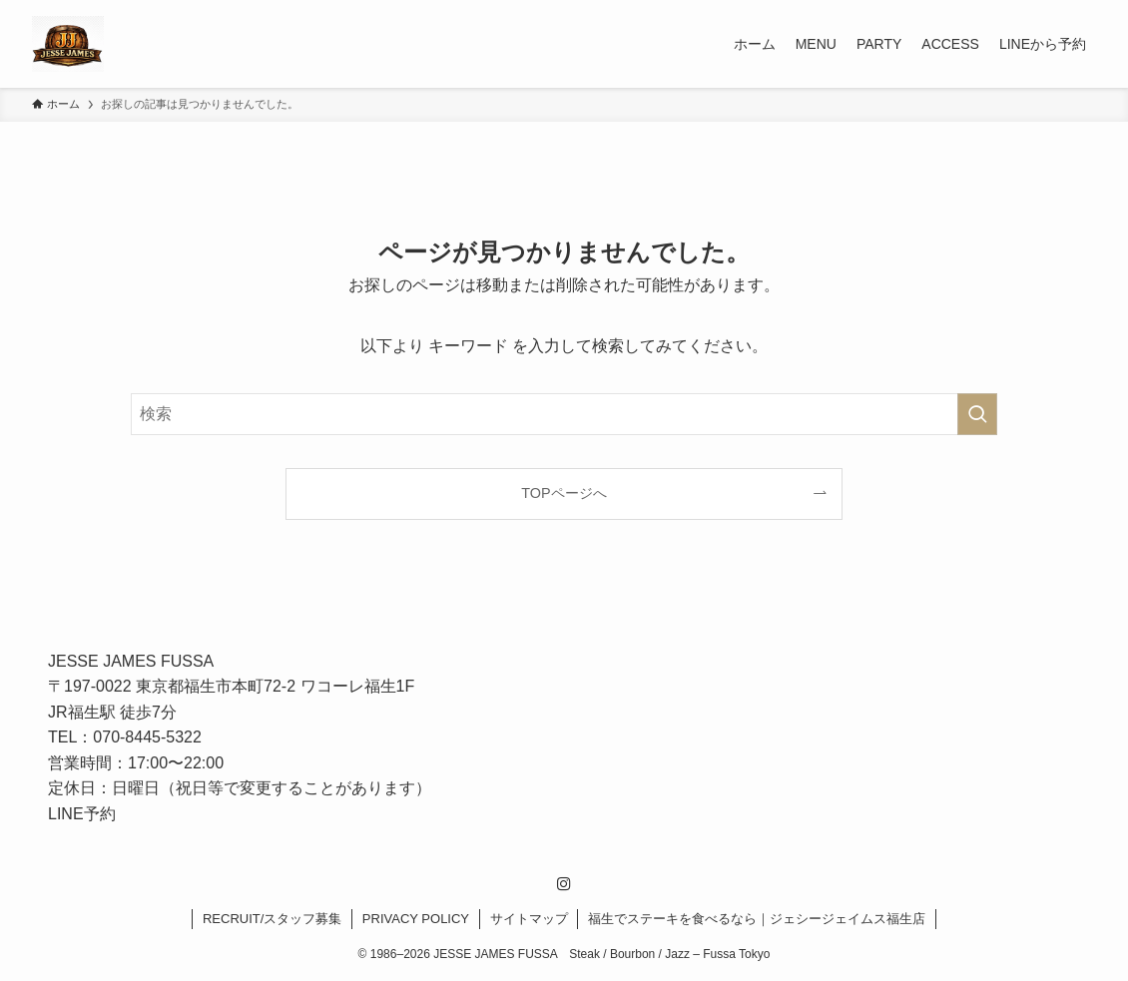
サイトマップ (529, 918)
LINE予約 (82, 813)
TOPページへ (563, 493)
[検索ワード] (564, 414)
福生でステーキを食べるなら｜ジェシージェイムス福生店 (756, 918)
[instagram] (564, 884)
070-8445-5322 (147, 737)
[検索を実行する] (977, 414)
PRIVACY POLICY (415, 918)
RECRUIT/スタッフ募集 (272, 918)
